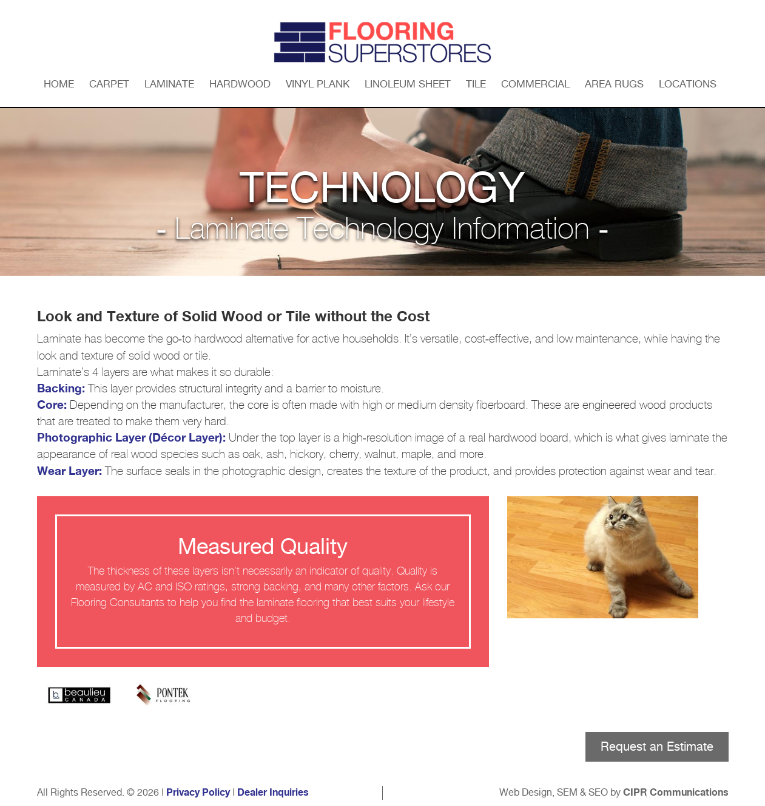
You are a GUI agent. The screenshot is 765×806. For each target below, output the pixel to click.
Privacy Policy (198, 792)
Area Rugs (614, 84)
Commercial (535, 84)
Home (59, 84)
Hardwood (240, 84)
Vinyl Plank (317, 84)
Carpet (109, 84)
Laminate (169, 84)
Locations (687, 84)
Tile (476, 84)
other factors (379, 587)
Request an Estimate (657, 746)
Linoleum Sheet (408, 84)
